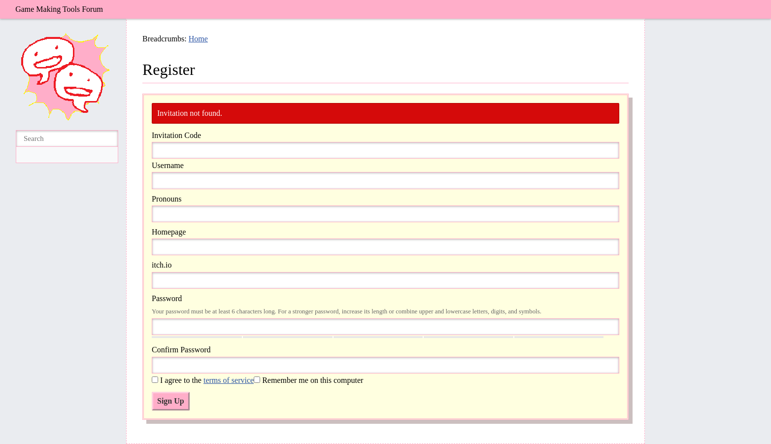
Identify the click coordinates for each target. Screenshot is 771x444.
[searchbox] (67, 139)
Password (167, 298)
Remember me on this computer (308, 380)
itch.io (161, 265)
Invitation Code (176, 135)
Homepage (169, 232)
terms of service (228, 380)
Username (168, 165)
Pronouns (166, 199)
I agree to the (203, 380)
